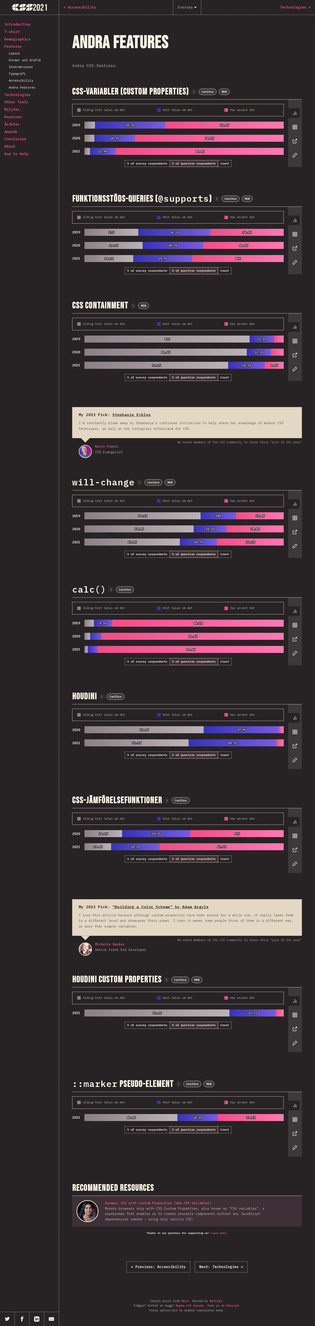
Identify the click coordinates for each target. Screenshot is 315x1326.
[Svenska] (187, 7)
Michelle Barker (85, 949)
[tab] (294, 113)
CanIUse (207, 92)
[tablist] (294, 136)
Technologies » (221, 1267)
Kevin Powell (85, 451)
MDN (224, 92)
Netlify (216, 1301)
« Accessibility (158, 1267)
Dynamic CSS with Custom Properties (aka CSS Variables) (158, 1203)
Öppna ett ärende (190, 1305)
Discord (232, 1305)
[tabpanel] (187, 133)
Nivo (185, 1301)
